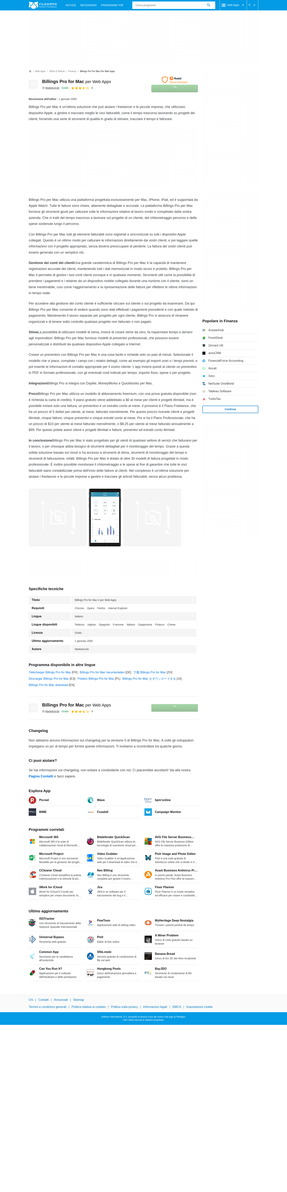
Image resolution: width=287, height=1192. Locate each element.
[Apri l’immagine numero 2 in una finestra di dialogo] (152, 517)
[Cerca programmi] (208, 5)
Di (50, 87)
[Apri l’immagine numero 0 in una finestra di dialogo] (57, 517)
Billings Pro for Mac (76, 81)
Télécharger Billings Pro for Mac (50, 672)
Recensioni (88, 5)
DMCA (176, 1006)
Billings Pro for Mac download (48, 685)
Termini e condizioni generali (47, 1006)
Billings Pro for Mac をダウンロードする (149, 678)
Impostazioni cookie (199, 1006)
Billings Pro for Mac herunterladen (102, 672)
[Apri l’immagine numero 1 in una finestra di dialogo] (105, 517)
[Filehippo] (43, 5)
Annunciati (61, 999)
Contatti (43, 999)
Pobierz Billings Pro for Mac (96, 678)
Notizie (71, 5)
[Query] (173, 5)
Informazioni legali (155, 1006)
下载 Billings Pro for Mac (149, 672)
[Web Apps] (40, 71)
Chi (31, 999)
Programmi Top (112, 5)
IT (252, 5)
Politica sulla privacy (124, 1006)
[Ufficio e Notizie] (57, 71)
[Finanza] (72, 71)
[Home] (30, 71)
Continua (230, 409)
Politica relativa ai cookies (89, 1006)
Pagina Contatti (41, 776)
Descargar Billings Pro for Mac (49, 678)
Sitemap (78, 999)
